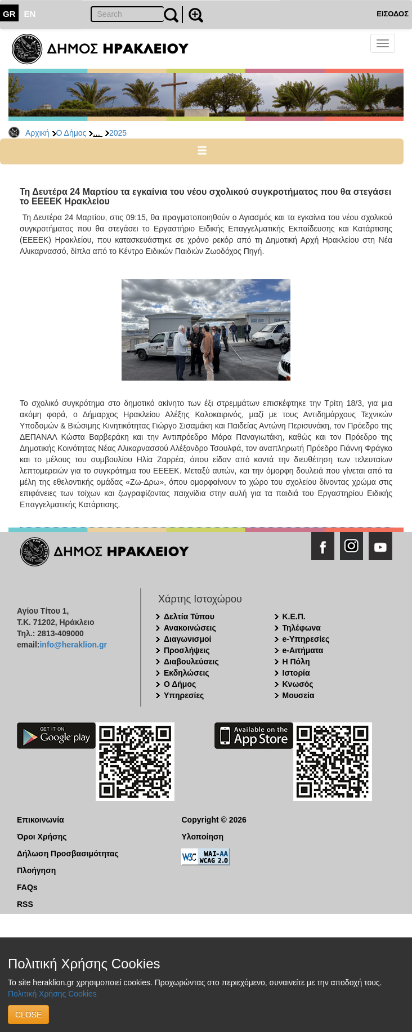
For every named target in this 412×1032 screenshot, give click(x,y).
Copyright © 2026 (214, 819)
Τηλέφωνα (302, 627)
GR (9, 14)
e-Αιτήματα (303, 650)
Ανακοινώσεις (190, 627)
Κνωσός (298, 684)
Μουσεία (299, 695)
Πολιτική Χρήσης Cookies (52, 993)
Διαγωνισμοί (187, 639)
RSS (25, 904)
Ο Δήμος (71, 132)
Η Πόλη (296, 661)
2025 (118, 132)
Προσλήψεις (187, 650)
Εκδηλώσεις (186, 672)
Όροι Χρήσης (42, 836)
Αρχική (37, 132)
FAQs (27, 887)
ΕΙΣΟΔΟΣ (393, 14)
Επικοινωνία (40, 819)
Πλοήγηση (36, 870)
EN (30, 14)
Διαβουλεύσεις (191, 661)
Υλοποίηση (203, 836)
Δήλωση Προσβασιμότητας (68, 853)
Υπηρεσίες (184, 695)
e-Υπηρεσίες (306, 639)
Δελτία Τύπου (189, 616)
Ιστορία (296, 672)
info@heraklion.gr (72, 644)
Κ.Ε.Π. (294, 616)
